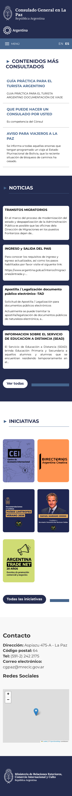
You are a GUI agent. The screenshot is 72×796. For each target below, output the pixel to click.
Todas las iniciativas (24, 599)
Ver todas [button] (15, 383)
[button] (36, 712)
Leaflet (44, 741)
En (61, 43)
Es (67, 43)
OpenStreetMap (55, 741)
